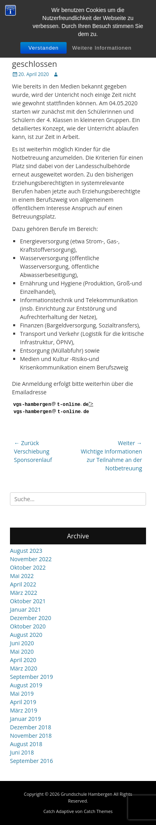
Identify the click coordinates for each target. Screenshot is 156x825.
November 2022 (31, 559)
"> (52, 407)
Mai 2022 (22, 576)
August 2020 (26, 634)
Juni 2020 (22, 643)
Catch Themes (98, 811)
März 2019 (23, 710)
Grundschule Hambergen (86, 794)
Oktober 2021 (27, 601)
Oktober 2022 (27, 567)
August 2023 (26, 550)
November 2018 (31, 735)
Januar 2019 (25, 719)
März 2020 (23, 668)
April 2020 (23, 660)
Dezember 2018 (30, 727)
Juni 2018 (22, 752)
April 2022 (23, 584)
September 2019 (31, 676)
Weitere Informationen (102, 48)
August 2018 (26, 744)
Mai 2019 (22, 693)
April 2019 (23, 702)
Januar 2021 (25, 609)
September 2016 (31, 761)
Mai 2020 (22, 651)
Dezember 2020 (30, 618)
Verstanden (43, 48)
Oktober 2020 (27, 626)
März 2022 (23, 592)
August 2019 (26, 685)
